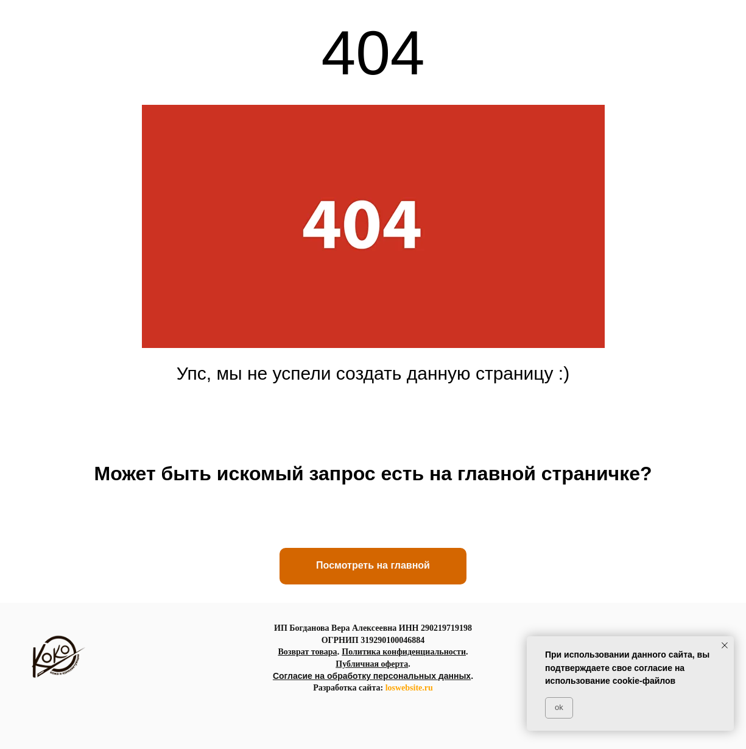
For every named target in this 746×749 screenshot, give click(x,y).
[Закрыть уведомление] (725, 645)
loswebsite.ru (409, 687)
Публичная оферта (372, 664)
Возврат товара (307, 651)
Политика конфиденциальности (404, 651)
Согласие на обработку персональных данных (372, 676)
